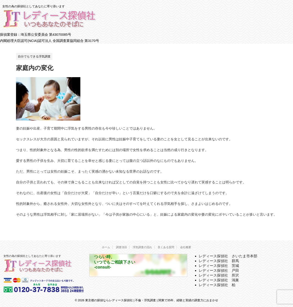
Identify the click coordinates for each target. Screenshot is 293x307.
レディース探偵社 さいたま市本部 (228, 256)
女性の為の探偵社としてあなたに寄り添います (32, 256)
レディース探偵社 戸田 (219, 270)
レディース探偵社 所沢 (219, 275)
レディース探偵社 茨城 (219, 266)
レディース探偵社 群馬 (219, 261)
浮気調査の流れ (142, 247)
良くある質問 (166, 247)
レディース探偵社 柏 (217, 285)
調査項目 (121, 247)
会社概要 (185, 247)
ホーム (106, 247)
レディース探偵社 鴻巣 (219, 280)
